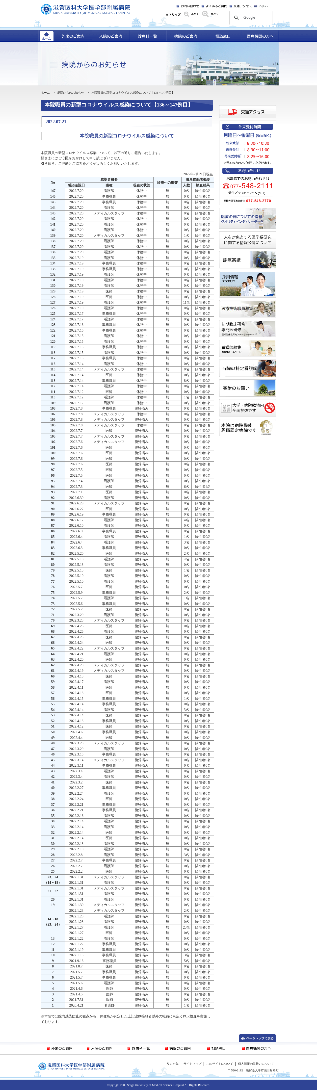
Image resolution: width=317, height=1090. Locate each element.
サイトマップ (192, 1063)
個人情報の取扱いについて (256, 1063)
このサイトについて (219, 1063)
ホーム (45, 92)
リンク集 (173, 1063)
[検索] (250, 18)
